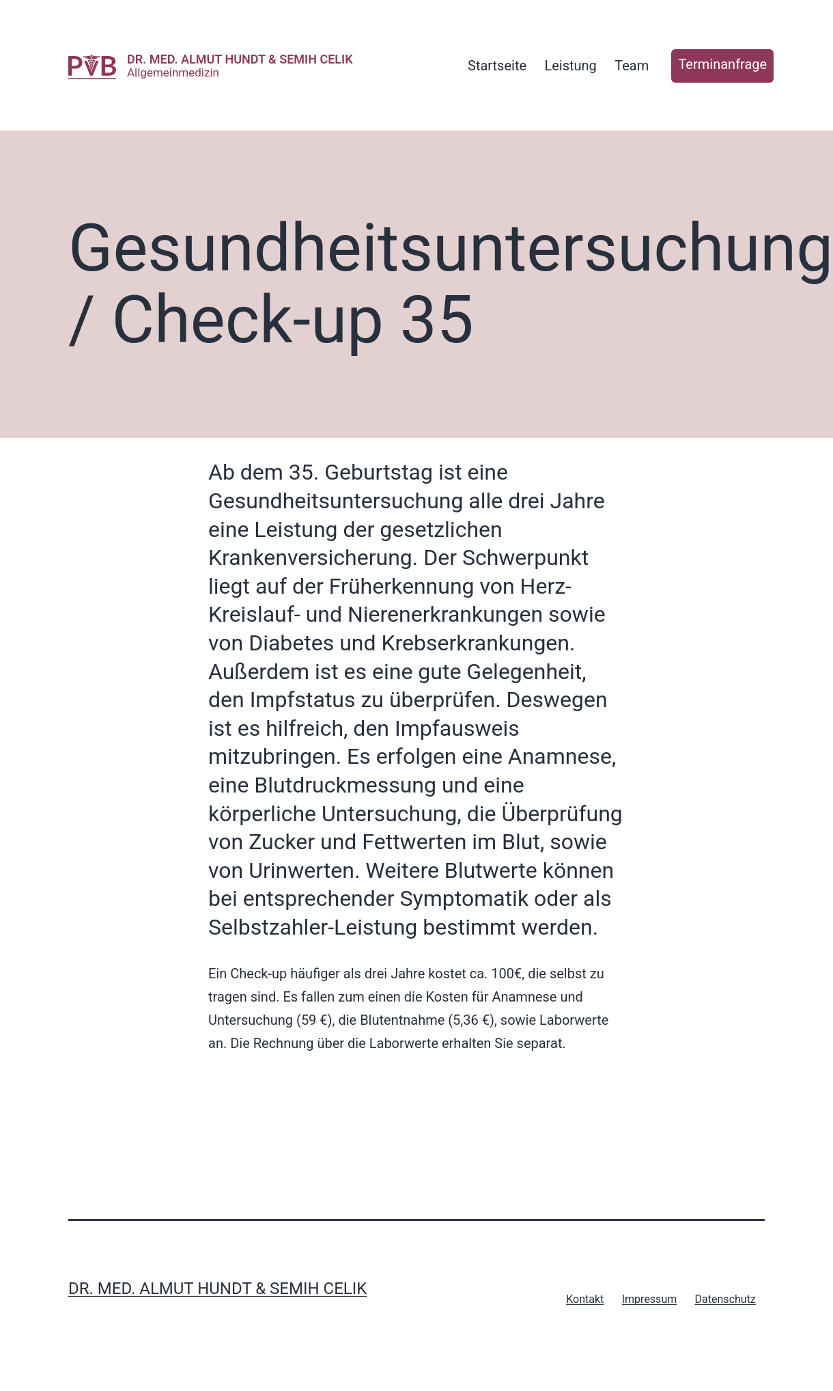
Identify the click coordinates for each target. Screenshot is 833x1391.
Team (632, 65)
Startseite (497, 65)
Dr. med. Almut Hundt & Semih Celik (240, 59)
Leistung (570, 65)
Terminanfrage (722, 64)
